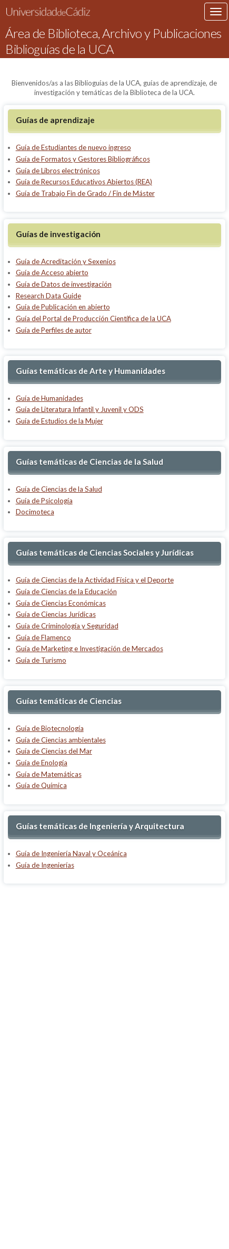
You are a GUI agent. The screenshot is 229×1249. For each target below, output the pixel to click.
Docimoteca (35, 512)
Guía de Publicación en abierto (63, 307)
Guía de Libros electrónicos (58, 170)
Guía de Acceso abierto (52, 272)
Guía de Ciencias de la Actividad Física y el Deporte (95, 580)
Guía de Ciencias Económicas (61, 603)
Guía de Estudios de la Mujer (59, 421)
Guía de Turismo (41, 660)
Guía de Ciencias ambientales (61, 740)
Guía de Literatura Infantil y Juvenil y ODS (80, 409)
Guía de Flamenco (43, 637)
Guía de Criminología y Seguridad (67, 626)
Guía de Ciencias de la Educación (66, 591)
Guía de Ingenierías (45, 865)
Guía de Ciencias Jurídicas (56, 614)
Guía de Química (41, 785)
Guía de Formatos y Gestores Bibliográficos (83, 159)
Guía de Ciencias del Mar (54, 751)
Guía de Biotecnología (50, 728)
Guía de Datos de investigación (64, 284)
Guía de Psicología (44, 500)
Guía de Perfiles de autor (54, 330)
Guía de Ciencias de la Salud (59, 489)
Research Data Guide (48, 296)
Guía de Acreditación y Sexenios (66, 261)
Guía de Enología (41, 762)
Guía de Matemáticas (49, 774)
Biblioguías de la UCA (59, 49)
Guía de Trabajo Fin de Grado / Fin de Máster (85, 193)
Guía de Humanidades (49, 398)
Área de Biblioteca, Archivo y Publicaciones (113, 33)
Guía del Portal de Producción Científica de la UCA (93, 318)
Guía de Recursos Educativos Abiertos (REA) (84, 181)
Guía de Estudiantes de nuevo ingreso (73, 147)
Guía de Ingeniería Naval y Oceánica (71, 853)
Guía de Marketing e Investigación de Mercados (89, 648)
